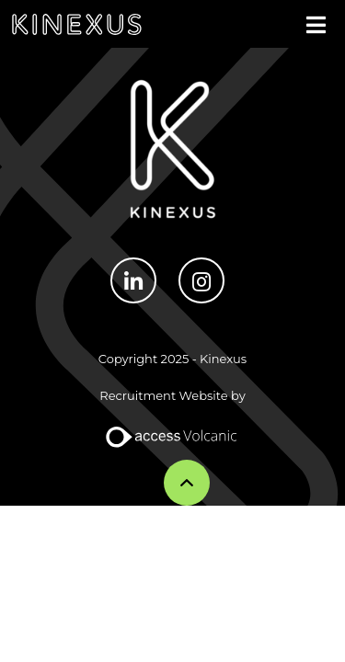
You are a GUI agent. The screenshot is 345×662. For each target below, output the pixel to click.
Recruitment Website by (172, 395)
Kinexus (77, 24)
